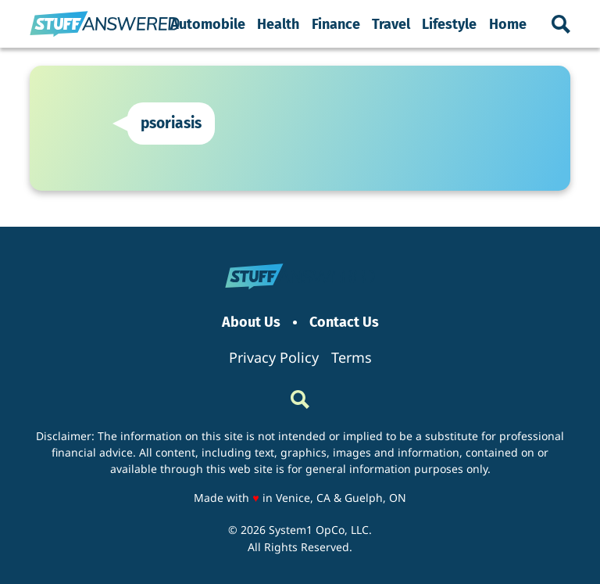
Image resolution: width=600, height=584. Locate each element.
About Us (251, 322)
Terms (351, 357)
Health (278, 24)
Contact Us (344, 322)
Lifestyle (449, 24)
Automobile (207, 24)
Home (508, 24)
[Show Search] (561, 24)
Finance (336, 24)
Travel (391, 24)
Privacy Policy (274, 357)
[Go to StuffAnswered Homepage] (105, 24)
